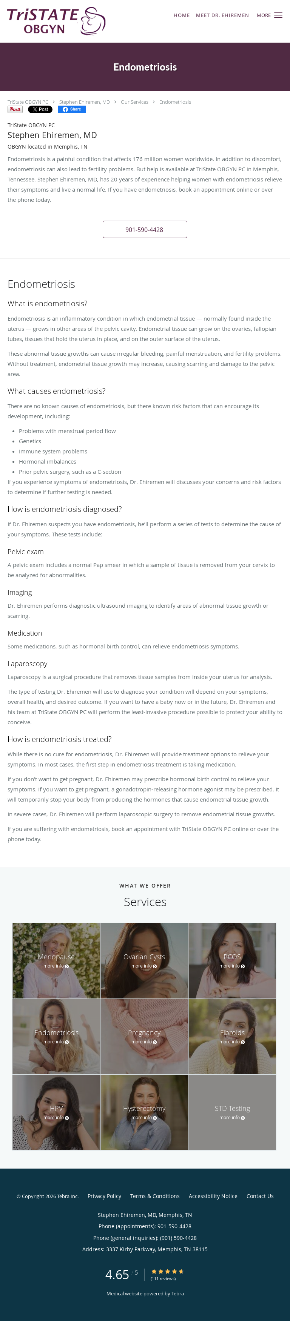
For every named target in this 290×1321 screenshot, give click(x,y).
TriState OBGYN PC (28, 101)
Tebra (177, 1293)
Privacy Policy (104, 1196)
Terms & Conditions (155, 1196)
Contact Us (260, 1196)
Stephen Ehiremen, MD (84, 101)
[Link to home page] (74, 21)
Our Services (134, 101)
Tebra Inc (67, 1196)
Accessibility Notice (213, 1196)
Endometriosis (175, 101)
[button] (278, 15)
